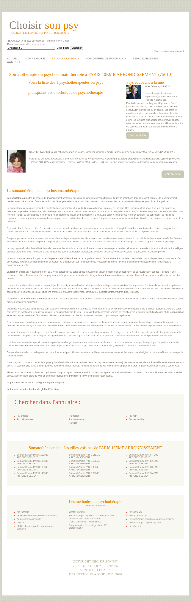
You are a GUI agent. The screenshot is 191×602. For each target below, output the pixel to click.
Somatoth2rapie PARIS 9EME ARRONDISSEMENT (84, 468)
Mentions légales (95, 570)
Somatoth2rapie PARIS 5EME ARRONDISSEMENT (143, 468)
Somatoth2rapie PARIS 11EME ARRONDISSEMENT (32, 456)
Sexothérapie (135, 526)
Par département (77, 419)
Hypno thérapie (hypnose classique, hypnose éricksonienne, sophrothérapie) (91, 516)
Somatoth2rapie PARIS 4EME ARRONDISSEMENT (143, 474)
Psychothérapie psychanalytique (145, 522)
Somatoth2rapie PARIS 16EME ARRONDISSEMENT (84, 462)
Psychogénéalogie (138, 515)
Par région (74, 416)
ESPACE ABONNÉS (145, 58)
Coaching (21, 522)
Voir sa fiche (137, 135)
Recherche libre (136, 419)
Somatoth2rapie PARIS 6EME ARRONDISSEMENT (143, 462)
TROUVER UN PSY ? (65, 58)
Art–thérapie (23, 512)
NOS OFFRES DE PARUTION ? (106, 58)
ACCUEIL (13, 58)
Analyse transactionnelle (29, 519)
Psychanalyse (136, 512)
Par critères (22, 416)
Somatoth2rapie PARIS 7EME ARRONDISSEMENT (143, 456)
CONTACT (13, 61)
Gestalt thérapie (77, 512)
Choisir (44, 25)
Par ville (73, 423)
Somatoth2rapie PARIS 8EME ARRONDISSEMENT (84, 474)
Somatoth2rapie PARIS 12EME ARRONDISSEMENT (32, 462)
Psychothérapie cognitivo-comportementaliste (151, 519)
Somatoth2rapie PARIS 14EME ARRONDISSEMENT (32, 474)
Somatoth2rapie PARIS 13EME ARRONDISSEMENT (32, 468)
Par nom (133, 416)
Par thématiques (25, 419)
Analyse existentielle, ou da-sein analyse (37, 515)
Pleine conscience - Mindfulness (85, 521)
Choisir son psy (105, 561)
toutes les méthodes (95, 505)
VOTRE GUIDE (35, 58)
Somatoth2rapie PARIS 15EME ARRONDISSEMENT (84, 456)
